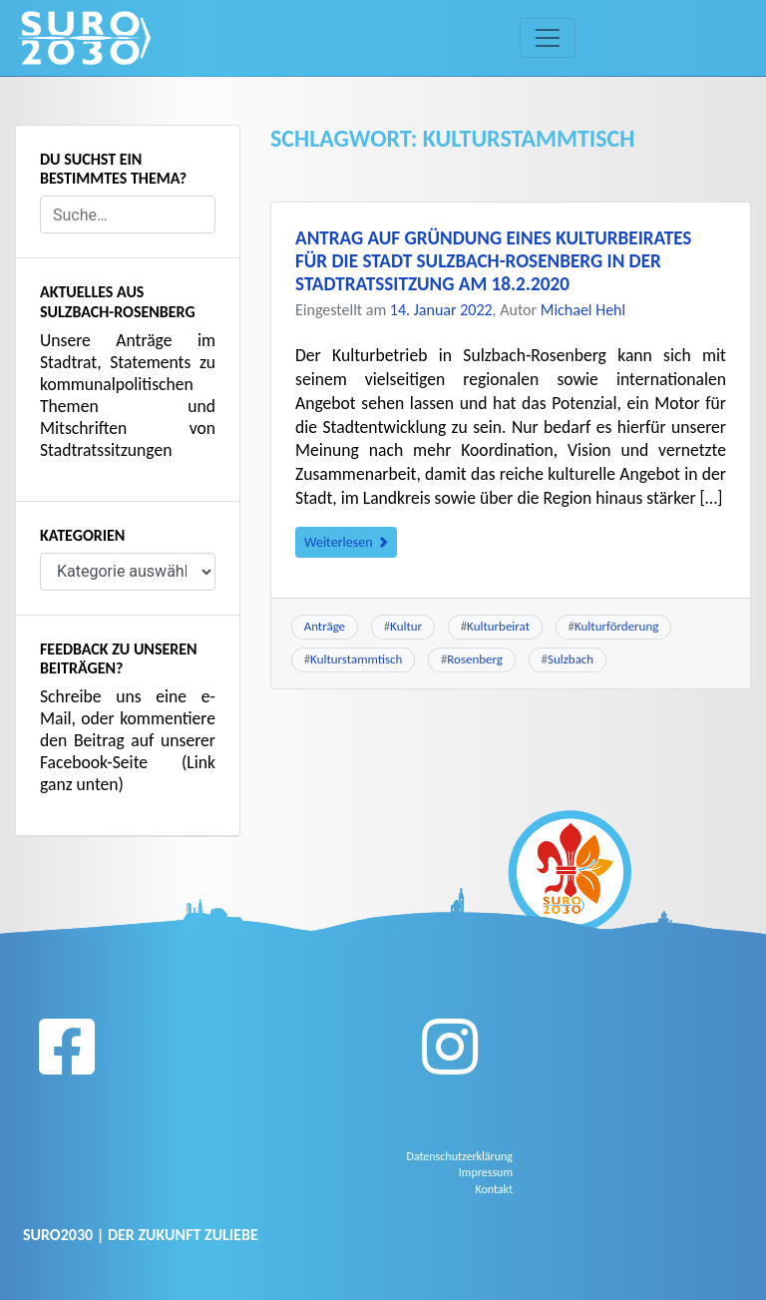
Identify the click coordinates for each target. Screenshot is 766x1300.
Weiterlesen (346, 542)
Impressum (486, 1172)
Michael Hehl (583, 309)
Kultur (406, 626)
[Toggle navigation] (547, 38)
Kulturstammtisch (356, 658)
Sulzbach (570, 658)
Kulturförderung (616, 626)
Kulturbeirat (498, 626)
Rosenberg (475, 658)
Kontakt (494, 1189)
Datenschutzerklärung (459, 1156)
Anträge (324, 626)
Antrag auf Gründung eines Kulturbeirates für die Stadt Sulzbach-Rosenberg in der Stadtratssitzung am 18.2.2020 (493, 260)
